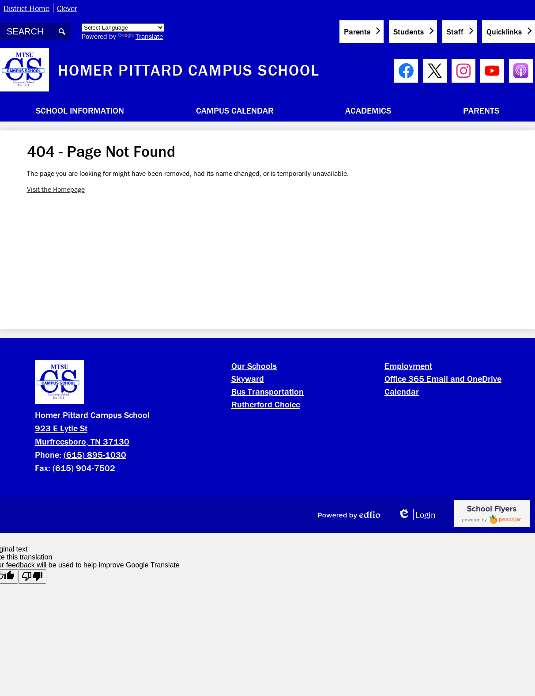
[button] (79, 110)
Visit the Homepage (56, 189)
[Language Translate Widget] (123, 27)
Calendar (401, 391)
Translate (140, 36)
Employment (408, 365)
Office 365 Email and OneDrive (442, 378)
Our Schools (254, 365)
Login (417, 514)
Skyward (247, 378)
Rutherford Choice (265, 404)
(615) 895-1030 (95, 454)
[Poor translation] (32, 576)
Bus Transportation (267, 391)
